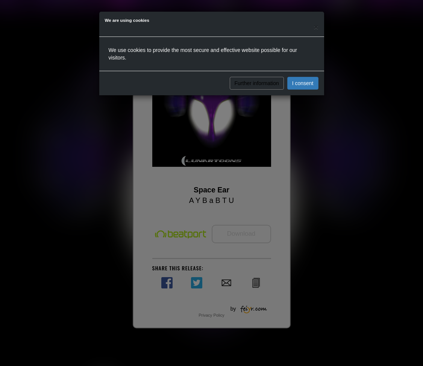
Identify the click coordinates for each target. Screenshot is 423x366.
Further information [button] (257, 83)
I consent (303, 83)
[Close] (316, 27)
